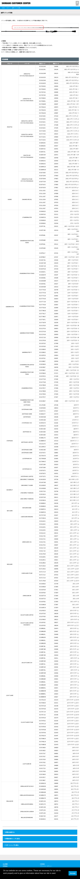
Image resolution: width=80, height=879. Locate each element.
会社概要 (5, 864)
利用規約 (42, 864)
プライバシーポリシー (46, 866)
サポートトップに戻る (12, 845)
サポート (8, 8)
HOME (3, 8)
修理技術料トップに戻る (12, 838)
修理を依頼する (10, 832)
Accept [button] (72, 873)
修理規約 (5, 866)
